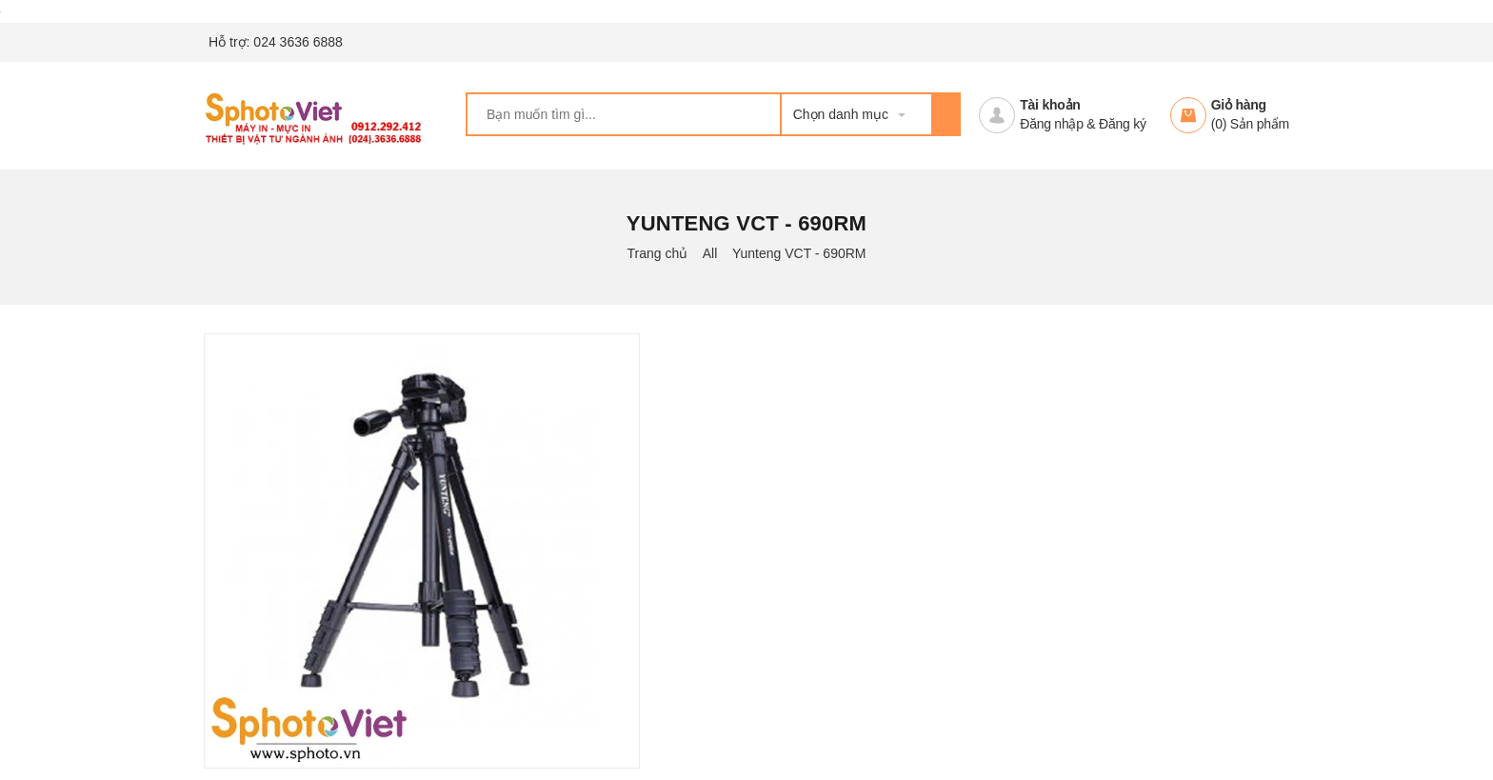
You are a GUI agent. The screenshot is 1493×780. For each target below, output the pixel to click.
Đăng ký (1122, 123)
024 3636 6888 (297, 42)
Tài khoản (1050, 104)
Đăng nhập (1051, 123)
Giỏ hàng (1238, 104)
